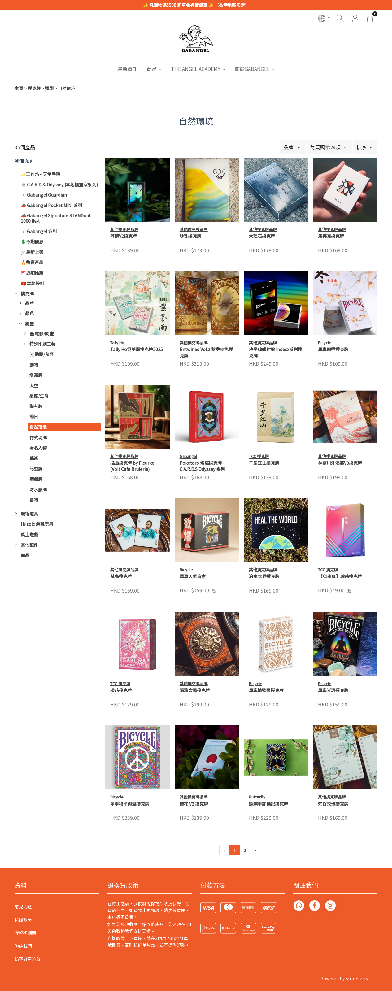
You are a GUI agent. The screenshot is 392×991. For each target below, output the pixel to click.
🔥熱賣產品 (32, 262)
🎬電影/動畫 (41, 333)
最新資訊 (127, 68)
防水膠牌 (38, 489)
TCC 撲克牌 (259, 456)
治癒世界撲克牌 (264, 576)
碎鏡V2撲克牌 (123, 236)
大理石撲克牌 (262, 236)
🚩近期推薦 (32, 273)
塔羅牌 (35, 375)
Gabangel (188, 456)
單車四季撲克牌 (333, 349)
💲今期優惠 (32, 241)
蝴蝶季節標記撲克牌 (268, 739)
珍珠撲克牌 (190, 236)
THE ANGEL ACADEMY (195, 68)
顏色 (29, 313)
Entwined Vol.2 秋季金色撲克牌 (206, 352)
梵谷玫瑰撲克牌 (333, 739)
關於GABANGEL (252, 68)
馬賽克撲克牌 (331, 236)
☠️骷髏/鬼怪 (41, 354)
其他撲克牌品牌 (124, 229)
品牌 (29, 303)
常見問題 (23, 906)
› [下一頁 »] (255, 850)
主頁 (19, 88)
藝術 (33, 458)
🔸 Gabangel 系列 (39, 231)
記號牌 (35, 468)
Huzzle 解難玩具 (37, 524)
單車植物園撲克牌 (266, 690)
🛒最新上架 (32, 252)
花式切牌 (38, 437)
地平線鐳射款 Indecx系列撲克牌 (275, 352)
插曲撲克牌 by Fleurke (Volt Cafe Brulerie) (132, 466)
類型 (49, 88)
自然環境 (38, 427)
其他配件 (29, 545)
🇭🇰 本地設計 (32, 283)
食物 (33, 500)
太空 (33, 385)
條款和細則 (25, 932)
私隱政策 (23, 919)
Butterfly (257, 732)
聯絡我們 (23, 946)
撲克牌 (34, 88)
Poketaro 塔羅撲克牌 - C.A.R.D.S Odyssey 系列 (202, 466)
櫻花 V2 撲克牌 (194, 739)
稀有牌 (35, 406)
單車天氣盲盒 (193, 576)
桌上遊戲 (29, 534)
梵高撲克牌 (121, 576)
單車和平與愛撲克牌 (129, 804)
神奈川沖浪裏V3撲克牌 (340, 463)
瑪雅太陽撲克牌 (195, 690)
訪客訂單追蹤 (28, 959)
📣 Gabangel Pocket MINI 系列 (51, 205)
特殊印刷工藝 (42, 344)
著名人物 (38, 448)
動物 (33, 365)
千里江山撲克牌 (264, 463)
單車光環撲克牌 (333, 690)
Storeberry (357, 978)
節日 (33, 416)
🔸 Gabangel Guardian (44, 195)
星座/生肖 (38, 396)
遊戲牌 (35, 479)
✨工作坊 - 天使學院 (40, 174)
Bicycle (324, 342)
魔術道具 (29, 514)
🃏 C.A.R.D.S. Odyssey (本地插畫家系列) (59, 184)
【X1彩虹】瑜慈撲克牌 (340, 576)
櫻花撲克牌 (121, 690)
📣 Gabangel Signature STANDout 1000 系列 (56, 218)
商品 (152, 68)
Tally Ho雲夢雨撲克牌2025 (136, 349)
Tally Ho (117, 342)
